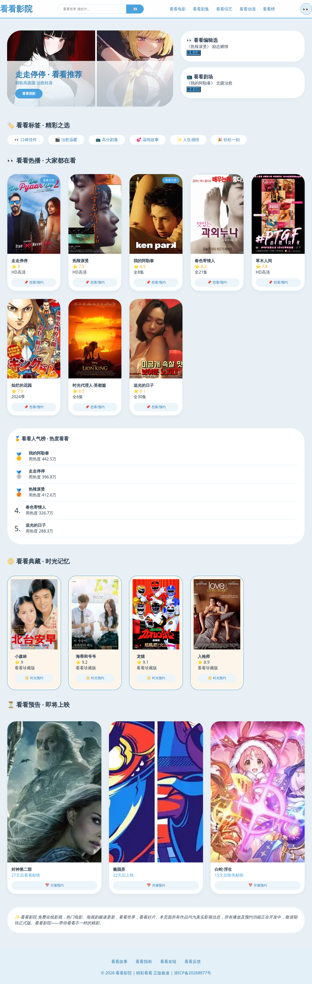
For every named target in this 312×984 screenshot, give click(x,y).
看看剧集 (201, 9)
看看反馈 (193, 961)
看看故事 (119, 961)
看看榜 (269, 9)
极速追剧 (193, 89)
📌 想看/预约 (33, 282)
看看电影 (178, 9)
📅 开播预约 (54, 885)
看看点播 (193, 53)
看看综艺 (224, 9)
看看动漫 (248, 9)
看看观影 (28, 93)
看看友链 (168, 961)
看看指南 (144, 961)
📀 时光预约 (34, 678)
